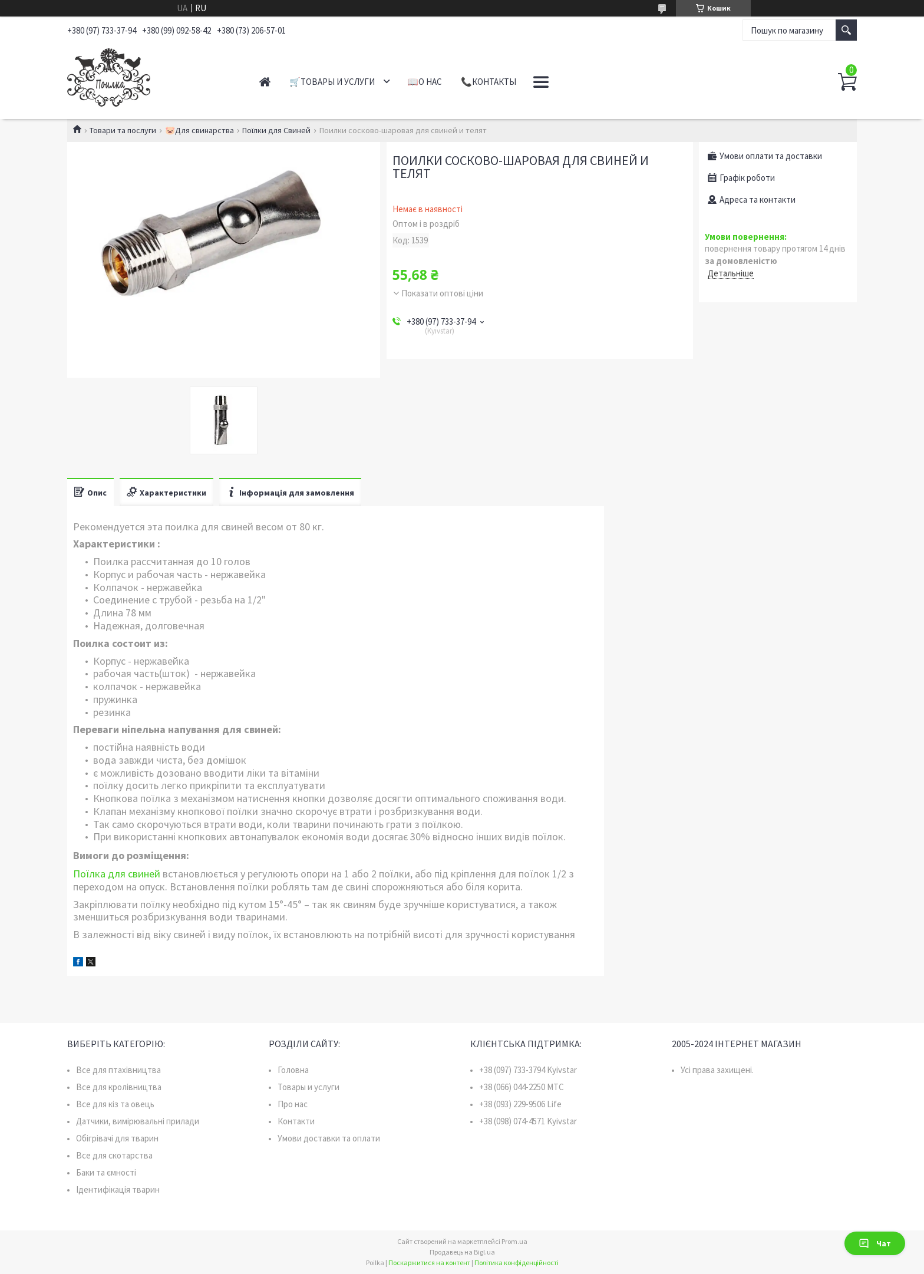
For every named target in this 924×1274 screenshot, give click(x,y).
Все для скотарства (114, 1155)
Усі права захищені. (717, 1069)
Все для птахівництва (118, 1069)
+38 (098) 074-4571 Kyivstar (528, 1121)
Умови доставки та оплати (329, 1138)
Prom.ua (514, 1241)
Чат (875, 1243)
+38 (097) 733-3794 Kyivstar (528, 1069)
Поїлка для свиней (116, 873)
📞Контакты (488, 81)
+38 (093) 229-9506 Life (520, 1104)
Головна (293, 1069)
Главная (264, 81)
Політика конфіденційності (516, 1262)
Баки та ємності (106, 1172)
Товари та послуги (123, 130)
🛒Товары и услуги (332, 81)
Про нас (293, 1104)
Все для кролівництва (118, 1087)
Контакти (296, 1121)
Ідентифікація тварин (118, 1189)
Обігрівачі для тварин (117, 1138)
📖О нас (424, 81)
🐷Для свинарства (199, 130)
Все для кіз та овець (115, 1104)
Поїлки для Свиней (276, 130)
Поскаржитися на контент (429, 1262)
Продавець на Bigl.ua (462, 1251)
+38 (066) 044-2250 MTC (521, 1087)
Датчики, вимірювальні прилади (137, 1121)
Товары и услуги (308, 1087)
